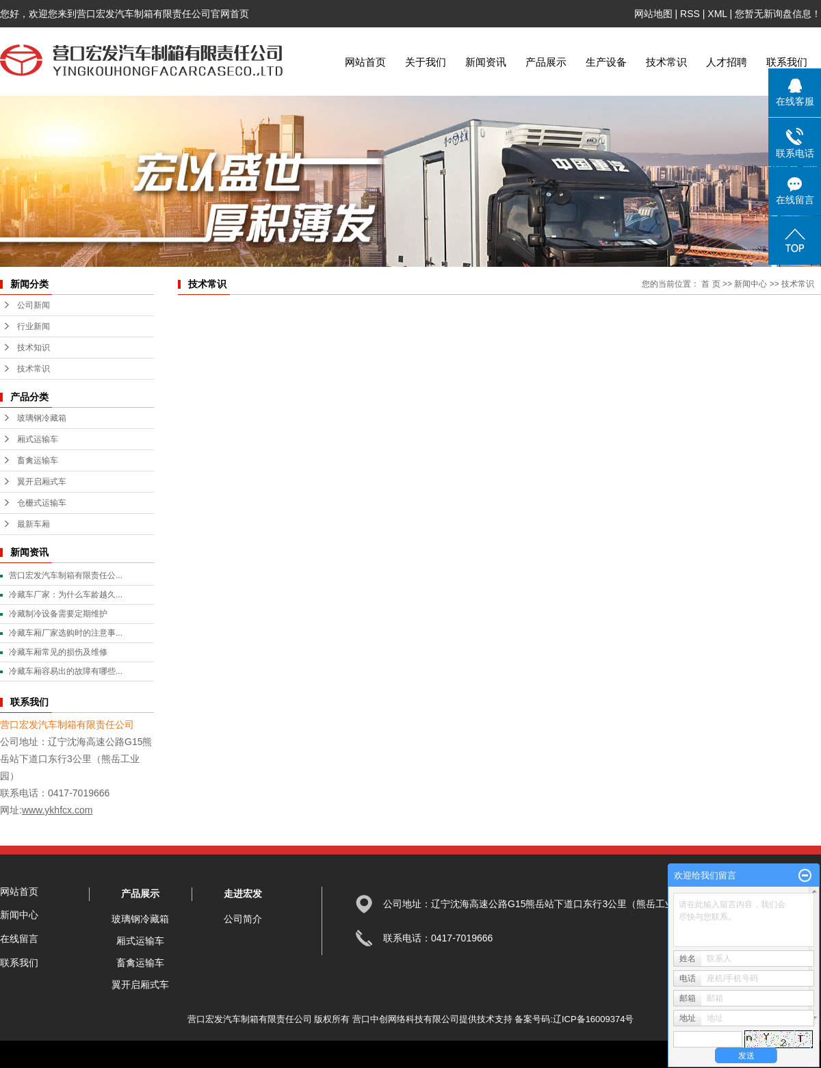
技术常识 (666, 62)
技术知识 (33, 347)
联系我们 (786, 62)
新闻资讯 (485, 62)
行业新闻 (33, 326)
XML (717, 13)
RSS (690, 13)
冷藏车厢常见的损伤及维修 (58, 652)
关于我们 (425, 62)
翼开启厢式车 (41, 481)
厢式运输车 (37, 439)
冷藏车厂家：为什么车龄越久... (65, 594)
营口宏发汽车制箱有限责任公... (65, 575)
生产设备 (606, 62)
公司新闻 (33, 305)
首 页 (710, 284)
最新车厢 (33, 524)
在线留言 (19, 938)
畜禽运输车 (37, 460)
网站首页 (365, 62)
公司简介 (243, 918)
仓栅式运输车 (41, 503)
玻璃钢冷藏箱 (41, 418)
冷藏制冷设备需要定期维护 (58, 613)
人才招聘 (726, 62)
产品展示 (545, 62)
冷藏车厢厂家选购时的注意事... (65, 633)
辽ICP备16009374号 (593, 1019)
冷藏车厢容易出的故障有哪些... (65, 671)
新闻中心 (750, 284)
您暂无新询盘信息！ (778, 13)
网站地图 (653, 13)
